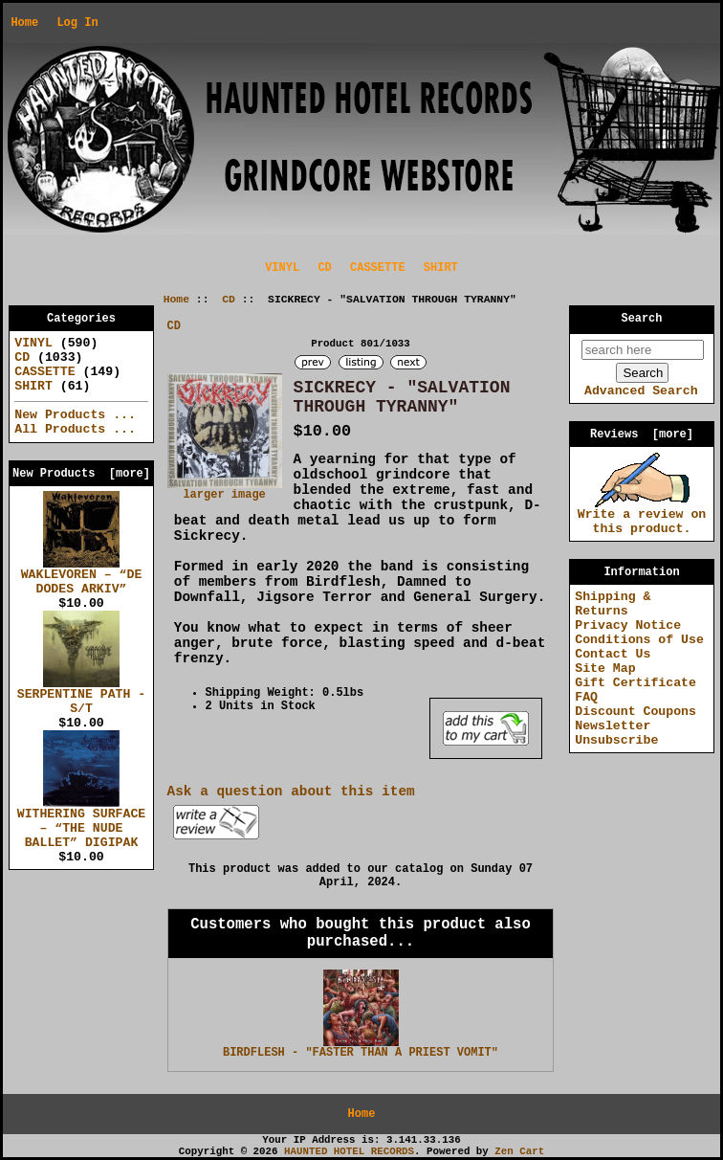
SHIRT (441, 268)
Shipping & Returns (612, 604)
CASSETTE (377, 268)
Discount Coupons (635, 711)
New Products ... (75, 415)
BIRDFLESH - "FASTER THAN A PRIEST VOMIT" (360, 1053)
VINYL (282, 268)
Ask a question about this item (291, 791)
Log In (77, 23)
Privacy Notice (628, 625)
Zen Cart (519, 1151)
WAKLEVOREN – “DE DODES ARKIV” (81, 576)
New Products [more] (81, 473)
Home (24, 23)
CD (228, 299)
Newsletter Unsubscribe (616, 733)
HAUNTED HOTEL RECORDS (349, 1151)
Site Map (605, 668)
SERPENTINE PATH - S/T (81, 696)
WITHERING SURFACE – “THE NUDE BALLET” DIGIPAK (81, 823)
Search (642, 318)
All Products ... (75, 429)
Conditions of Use (639, 640)
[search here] (642, 350)
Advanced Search (641, 391)
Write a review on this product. (642, 516)
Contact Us (612, 654)
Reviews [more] (641, 434)
